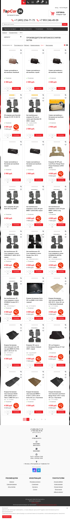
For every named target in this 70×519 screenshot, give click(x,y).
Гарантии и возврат (10, 28)
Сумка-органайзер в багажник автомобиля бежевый (56, 116)
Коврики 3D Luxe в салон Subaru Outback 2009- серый (33, 346)
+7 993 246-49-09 (48, 19)
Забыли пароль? (58, 491)
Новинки (11, 480)
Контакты (50, 28)
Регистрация (63, 7)
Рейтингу (26, 44)
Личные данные (58, 485)
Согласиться (6, 516)
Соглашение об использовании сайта (46, 503)
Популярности (18, 44)
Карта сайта (35, 501)
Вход (56, 7)
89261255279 (36, 444)
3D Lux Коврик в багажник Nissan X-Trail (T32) (56, 346)
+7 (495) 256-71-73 (24, 19)
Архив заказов (58, 483)
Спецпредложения (12, 483)
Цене (42, 44)
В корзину (16, 87)
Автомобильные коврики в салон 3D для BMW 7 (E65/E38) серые (34, 207)
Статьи (35, 488)
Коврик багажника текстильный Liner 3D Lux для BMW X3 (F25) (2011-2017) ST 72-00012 (11, 347)
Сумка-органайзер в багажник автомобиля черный (33, 163)
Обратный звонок (36, 431)
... (38, 418)
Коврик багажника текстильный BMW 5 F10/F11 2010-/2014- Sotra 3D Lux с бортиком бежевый (34, 394)
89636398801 (36, 442)
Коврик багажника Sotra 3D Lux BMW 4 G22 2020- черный (34, 299)
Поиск (64, 23)
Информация (35, 477)
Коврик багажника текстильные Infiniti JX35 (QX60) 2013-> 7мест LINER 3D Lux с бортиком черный (11, 394)
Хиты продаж (11, 485)
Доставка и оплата (26, 28)
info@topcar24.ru (36, 437)
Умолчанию (49, 44)
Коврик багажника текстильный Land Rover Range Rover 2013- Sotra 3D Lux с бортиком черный (57, 394)
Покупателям (58, 477)
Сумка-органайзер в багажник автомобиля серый (11, 163)
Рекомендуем (12, 477)
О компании (39, 28)
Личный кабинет (58, 480)
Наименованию (35, 44)
